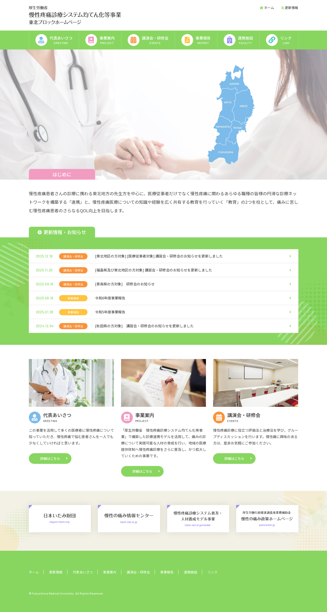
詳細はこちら (50, 458)
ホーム (269, 7)
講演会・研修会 (138, 572)
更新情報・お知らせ (62, 232)
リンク (213, 572)
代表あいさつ (83, 572)
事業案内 (109, 572)
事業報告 (167, 572)
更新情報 (291, 7)
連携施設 (190, 572)
